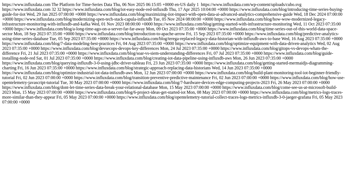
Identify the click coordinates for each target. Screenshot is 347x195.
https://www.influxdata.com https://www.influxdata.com (173, 53)
